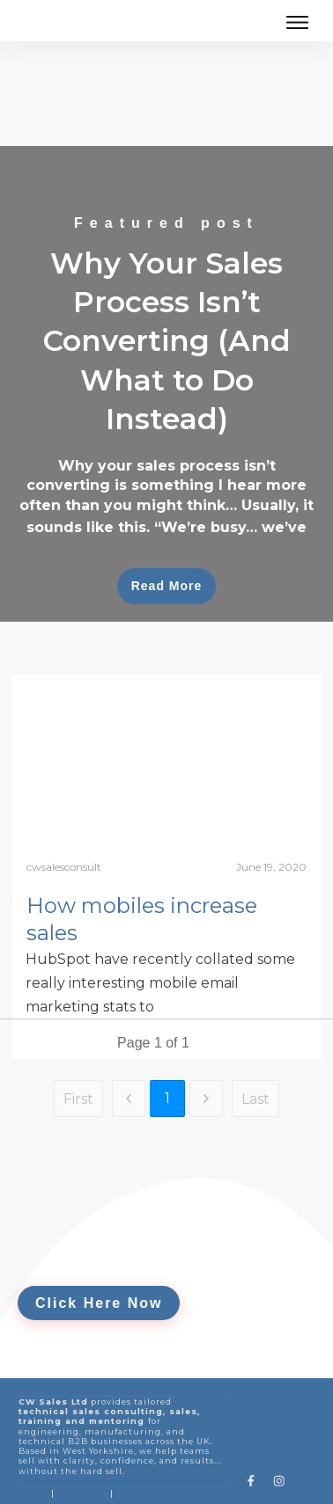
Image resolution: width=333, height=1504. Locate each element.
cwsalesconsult (63, 818)
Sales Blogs (81, 1444)
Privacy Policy (106, 1478)
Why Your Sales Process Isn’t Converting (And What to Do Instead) (166, 335)
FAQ (126, 1444)
